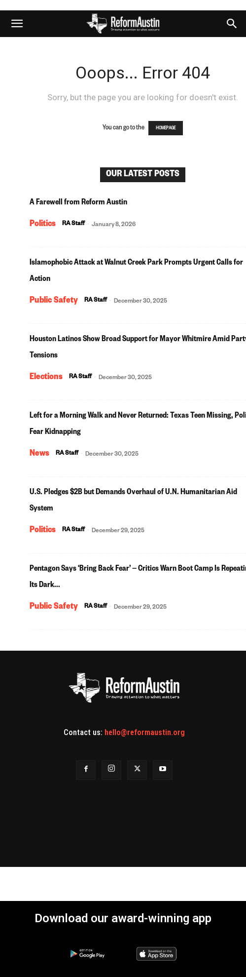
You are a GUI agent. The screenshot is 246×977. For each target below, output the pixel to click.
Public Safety (54, 301)
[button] (17, 23)
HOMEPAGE (166, 128)
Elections (46, 378)
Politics (43, 225)
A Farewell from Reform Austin (78, 203)
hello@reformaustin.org (145, 732)
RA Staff (73, 224)
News (39, 454)
